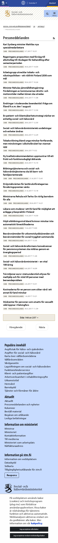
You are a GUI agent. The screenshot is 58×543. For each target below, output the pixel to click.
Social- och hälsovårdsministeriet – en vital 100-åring (25, 263)
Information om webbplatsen (20, 459)
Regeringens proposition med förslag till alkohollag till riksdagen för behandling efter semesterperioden (26, 59)
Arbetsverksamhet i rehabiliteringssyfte (27, 376)
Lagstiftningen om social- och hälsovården (28, 366)
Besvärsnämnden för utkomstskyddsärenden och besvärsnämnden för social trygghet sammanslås (28, 235)
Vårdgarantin (12, 363)
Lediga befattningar (15, 418)
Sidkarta (9, 466)
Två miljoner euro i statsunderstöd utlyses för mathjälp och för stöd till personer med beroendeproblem (26, 277)
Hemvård (10, 383)
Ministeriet (10, 432)
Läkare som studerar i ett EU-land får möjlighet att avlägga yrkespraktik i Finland (29, 210)
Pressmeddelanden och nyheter (22, 404)
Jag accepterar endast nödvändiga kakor (29, 535)
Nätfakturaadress (14, 445)
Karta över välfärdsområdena (20, 356)
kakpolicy (36, 523)
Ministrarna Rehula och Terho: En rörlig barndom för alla (28, 198)
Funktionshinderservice (17, 370)
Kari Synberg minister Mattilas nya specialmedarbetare (21, 46)
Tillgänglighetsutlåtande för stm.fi (23, 469)
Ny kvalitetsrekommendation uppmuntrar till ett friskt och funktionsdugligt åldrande (28, 157)
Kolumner (10, 407)
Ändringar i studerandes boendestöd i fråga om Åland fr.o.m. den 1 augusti (27, 105)
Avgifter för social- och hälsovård (22, 352)
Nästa (42, 327)
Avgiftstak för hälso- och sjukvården (24, 349)
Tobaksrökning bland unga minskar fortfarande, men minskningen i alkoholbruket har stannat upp (28, 143)
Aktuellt (40, 26)
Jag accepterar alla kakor (29, 529)
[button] (29, 317)
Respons (12, 475)
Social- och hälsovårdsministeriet (17, 26)
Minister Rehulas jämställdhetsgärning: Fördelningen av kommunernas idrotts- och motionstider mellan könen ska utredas (25, 90)
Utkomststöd (12, 380)
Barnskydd (10, 387)
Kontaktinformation (15, 435)
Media (52, 3)
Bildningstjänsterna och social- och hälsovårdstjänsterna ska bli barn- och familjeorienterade (23, 171)
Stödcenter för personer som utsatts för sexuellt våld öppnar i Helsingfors (28, 303)
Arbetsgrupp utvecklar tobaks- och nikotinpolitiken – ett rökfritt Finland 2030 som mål (27, 75)
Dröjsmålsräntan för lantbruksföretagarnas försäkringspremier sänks (25, 185)
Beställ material (13, 411)
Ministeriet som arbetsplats (20, 442)
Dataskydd (10, 462)
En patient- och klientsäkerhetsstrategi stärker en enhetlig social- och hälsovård (29, 117)
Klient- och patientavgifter (19, 373)
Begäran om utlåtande (17, 414)
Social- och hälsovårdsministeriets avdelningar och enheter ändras (27, 129)
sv (34, 26)
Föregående (16, 327)
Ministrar (9, 428)
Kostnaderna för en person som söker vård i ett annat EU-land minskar (27, 291)
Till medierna (12, 439)
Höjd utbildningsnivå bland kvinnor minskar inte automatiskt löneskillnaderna (28, 222)
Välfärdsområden (14, 359)
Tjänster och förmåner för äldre (21, 390)
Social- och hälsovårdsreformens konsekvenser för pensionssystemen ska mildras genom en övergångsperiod (27, 249)
